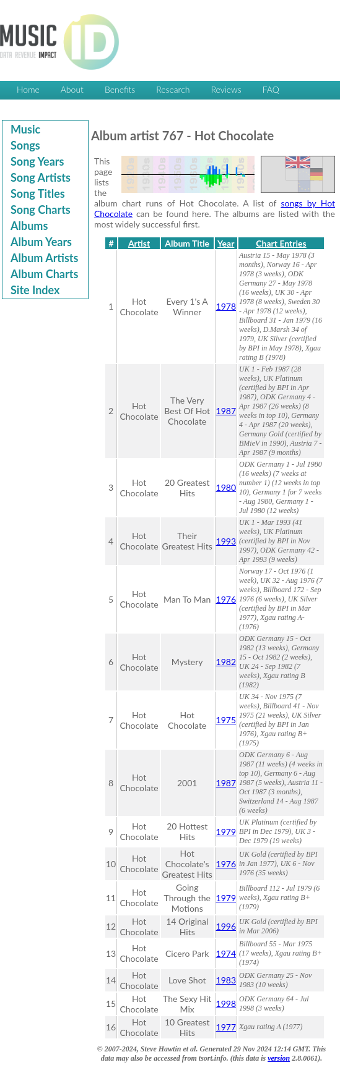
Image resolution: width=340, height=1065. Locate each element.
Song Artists (41, 177)
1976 (226, 599)
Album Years (41, 241)
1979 (226, 831)
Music (25, 129)
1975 (226, 720)
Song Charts (41, 209)
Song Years (37, 161)
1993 (226, 541)
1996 (226, 926)
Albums (29, 225)
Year (225, 243)
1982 (226, 661)
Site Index (35, 290)
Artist (139, 243)
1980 (226, 487)
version (279, 1058)
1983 (226, 980)
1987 (226, 410)
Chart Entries (281, 243)
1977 (226, 1027)
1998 (226, 1003)
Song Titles (38, 193)
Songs (25, 145)
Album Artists (44, 258)
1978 (226, 306)
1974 (226, 953)
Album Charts (44, 274)
